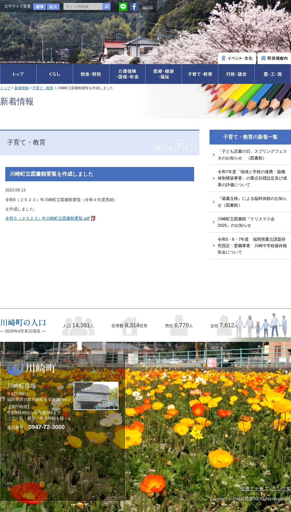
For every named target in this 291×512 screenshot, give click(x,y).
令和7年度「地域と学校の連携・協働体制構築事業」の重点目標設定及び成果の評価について (252, 178)
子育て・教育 (42, 88)
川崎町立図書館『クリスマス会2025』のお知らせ (246, 222)
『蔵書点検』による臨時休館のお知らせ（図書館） (252, 201)
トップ (5, 88)
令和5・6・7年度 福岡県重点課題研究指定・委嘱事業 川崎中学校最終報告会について (252, 246)
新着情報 (22, 88)
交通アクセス (254, 488)
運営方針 (148, 7)
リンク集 (281, 488)
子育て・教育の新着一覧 (250, 137)
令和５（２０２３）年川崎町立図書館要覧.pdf (47, 218)
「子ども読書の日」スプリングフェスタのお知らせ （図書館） (252, 154)
